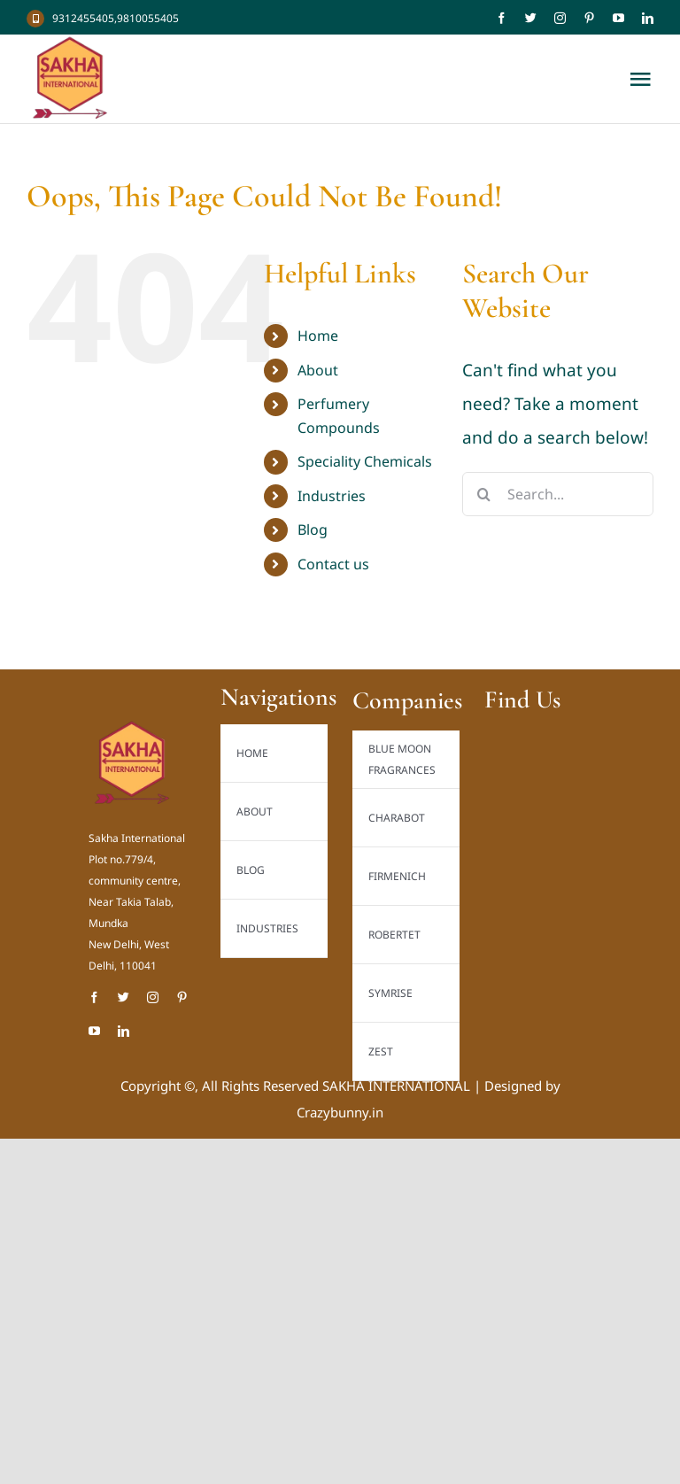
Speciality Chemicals (365, 461)
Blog (313, 529)
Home (318, 335)
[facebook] (501, 18)
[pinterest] (589, 18)
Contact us (333, 564)
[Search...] (557, 494)
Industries (332, 496)
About (318, 370)
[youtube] (618, 18)
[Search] (484, 494)
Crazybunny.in (340, 1112)
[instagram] (560, 18)
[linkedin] (647, 18)
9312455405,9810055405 (115, 18)
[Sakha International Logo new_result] (133, 726)
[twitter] (531, 18)
